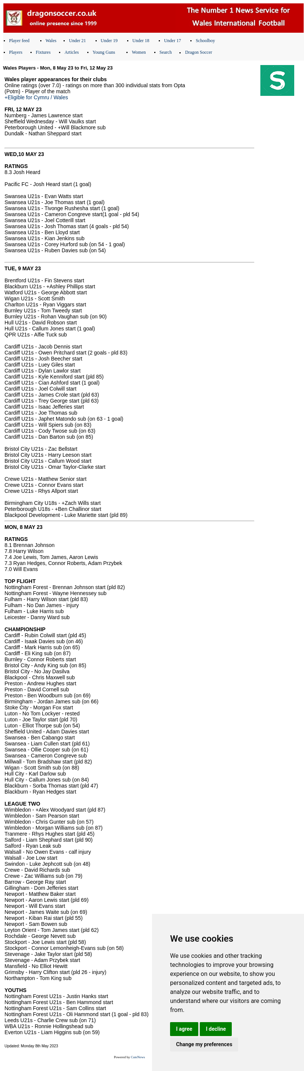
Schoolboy (205, 40)
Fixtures (43, 52)
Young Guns (104, 52)
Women (139, 52)
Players (15, 52)
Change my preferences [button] (204, 1044)
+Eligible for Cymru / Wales (36, 97)
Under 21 (77, 40)
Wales (51, 40)
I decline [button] (216, 1029)
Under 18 (140, 40)
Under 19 (109, 40)
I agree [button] (184, 1029)
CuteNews (138, 1057)
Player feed (19, 40)
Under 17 (172, 40)
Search (166, 52)
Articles (71, 52)
